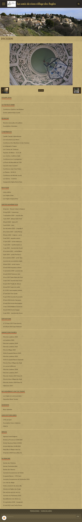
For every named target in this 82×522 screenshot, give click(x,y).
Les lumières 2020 (8, 340)
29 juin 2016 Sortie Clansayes (12, 300)
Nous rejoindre (7, 409)
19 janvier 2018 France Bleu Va (12, 453)
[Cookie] (4, 518)
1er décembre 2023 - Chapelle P (13, 228)
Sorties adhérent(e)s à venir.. (12, 112)
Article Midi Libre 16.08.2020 (12, 446)
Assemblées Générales (10, 126)
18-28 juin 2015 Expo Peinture (12, 326)
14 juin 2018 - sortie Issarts (11, 264)
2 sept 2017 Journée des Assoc (12, 280)
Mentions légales (34, 511)
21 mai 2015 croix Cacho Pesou (12, 505)
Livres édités (7, 192)
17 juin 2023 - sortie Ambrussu (12, 241)
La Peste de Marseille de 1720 (12, 162)
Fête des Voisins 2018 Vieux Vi (12, 382)
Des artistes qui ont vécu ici (11, 492)
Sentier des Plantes (9, 469)
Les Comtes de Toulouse (10, 149)
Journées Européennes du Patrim (13, 473)
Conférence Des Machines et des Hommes (16, 143)
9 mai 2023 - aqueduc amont (11, 238)
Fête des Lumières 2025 (10, 337)
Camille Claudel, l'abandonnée (12, 136)
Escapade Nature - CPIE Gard (12, 476)
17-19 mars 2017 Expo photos (12, 323)
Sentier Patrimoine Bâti (10, 466)
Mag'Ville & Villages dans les (11, 449)
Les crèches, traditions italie (11, 156)
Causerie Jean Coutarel (10, 165)
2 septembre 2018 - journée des (13, 271)
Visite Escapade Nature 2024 (12, 353)
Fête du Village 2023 (9, 350)
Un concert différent (9, 366)
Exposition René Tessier (10, 399)
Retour (41, 90)
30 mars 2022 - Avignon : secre (12, 235)
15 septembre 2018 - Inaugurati (13, 502)
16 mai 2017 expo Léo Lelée (11, 287)
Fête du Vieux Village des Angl (12, 363)
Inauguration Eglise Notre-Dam (12, 182)
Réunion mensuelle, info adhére (12, 123)
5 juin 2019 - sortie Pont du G (12, 254)
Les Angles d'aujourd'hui (10, 199)
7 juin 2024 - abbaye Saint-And (12, 219)
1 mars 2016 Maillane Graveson (12, 306)
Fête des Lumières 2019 (10, 356)
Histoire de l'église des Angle (12, 489)
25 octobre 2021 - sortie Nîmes (12, 251)
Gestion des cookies (46, 511)
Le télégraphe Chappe (10, 146)
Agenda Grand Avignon (10, 436)
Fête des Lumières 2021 (10, 346)
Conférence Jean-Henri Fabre (12, 169)
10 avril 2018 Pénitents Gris (11, 274)
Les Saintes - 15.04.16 (10, 178)
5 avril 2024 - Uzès (8, 225)
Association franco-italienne (11, 423)
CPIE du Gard (7, 420)
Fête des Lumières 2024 (10, 343)
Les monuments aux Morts (11, 139)
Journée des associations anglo (12, 261)
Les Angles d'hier (8, 195)
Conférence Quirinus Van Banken (13, 109)
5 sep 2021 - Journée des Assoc (13, 248)
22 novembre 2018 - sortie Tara (12, 258)
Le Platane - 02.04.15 (9, 172)
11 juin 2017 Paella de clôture (12, 284)
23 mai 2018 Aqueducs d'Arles (12, 267)
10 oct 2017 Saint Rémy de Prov (13, 277)
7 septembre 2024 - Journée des (13, 215)
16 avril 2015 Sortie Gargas (11, 310)
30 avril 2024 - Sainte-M (10, 222)
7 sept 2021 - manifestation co (12, 245)
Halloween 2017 (8, 385)
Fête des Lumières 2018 (10, 369)
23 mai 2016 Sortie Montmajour (12, 303)
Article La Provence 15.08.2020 (12, 440)
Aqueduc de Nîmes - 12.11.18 (12, 152)
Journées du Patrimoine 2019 (12, 495)
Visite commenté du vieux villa (12, 486)
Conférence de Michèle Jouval (12, 175)
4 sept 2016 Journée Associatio (13, 297)
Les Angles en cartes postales (12, 396)
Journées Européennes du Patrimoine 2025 (16, 479)
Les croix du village (8, 482)
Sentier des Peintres (9, 463)
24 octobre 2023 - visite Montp (12, 232)
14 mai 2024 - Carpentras (11, 212)
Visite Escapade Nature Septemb (13, 359)
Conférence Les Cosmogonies (12, 159)
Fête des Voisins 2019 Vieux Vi (12, 376)
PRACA (5, 426)
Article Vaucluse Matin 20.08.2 (12, 443)
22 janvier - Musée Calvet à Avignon (14, 209)
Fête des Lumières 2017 (10, 372)
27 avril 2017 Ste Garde (10, 293)
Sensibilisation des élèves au (12, 499)
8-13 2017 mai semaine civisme (12, 290)
